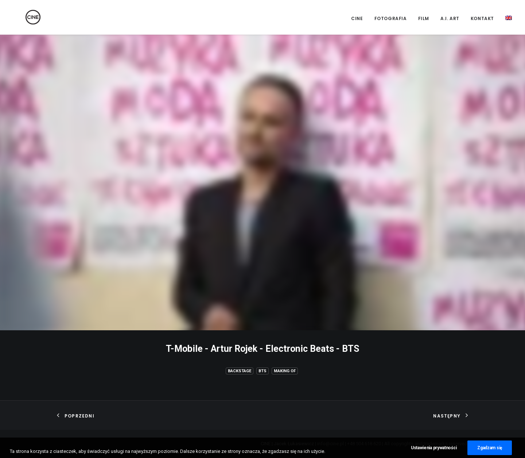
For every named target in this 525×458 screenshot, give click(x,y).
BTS (262, 371)
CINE (357, 18)
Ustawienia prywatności (433, 450)
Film (423, 18)
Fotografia (390, 18)
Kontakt (482, 18)
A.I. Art (449, 18)
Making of (285, 371)
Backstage (239, 371)
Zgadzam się (489, 450)
